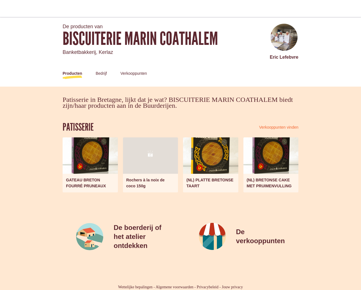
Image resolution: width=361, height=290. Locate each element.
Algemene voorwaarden (174, 287)
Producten (72, 73)
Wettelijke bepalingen (135, 287)
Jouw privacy (232, 287)
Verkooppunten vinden (278, 127)
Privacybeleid (208, 287)
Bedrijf (101, 73)
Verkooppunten (133, 73)
